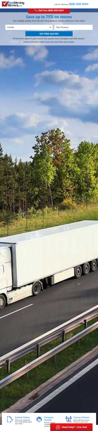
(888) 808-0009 (78, 4)
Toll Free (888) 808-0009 (49, 10)
